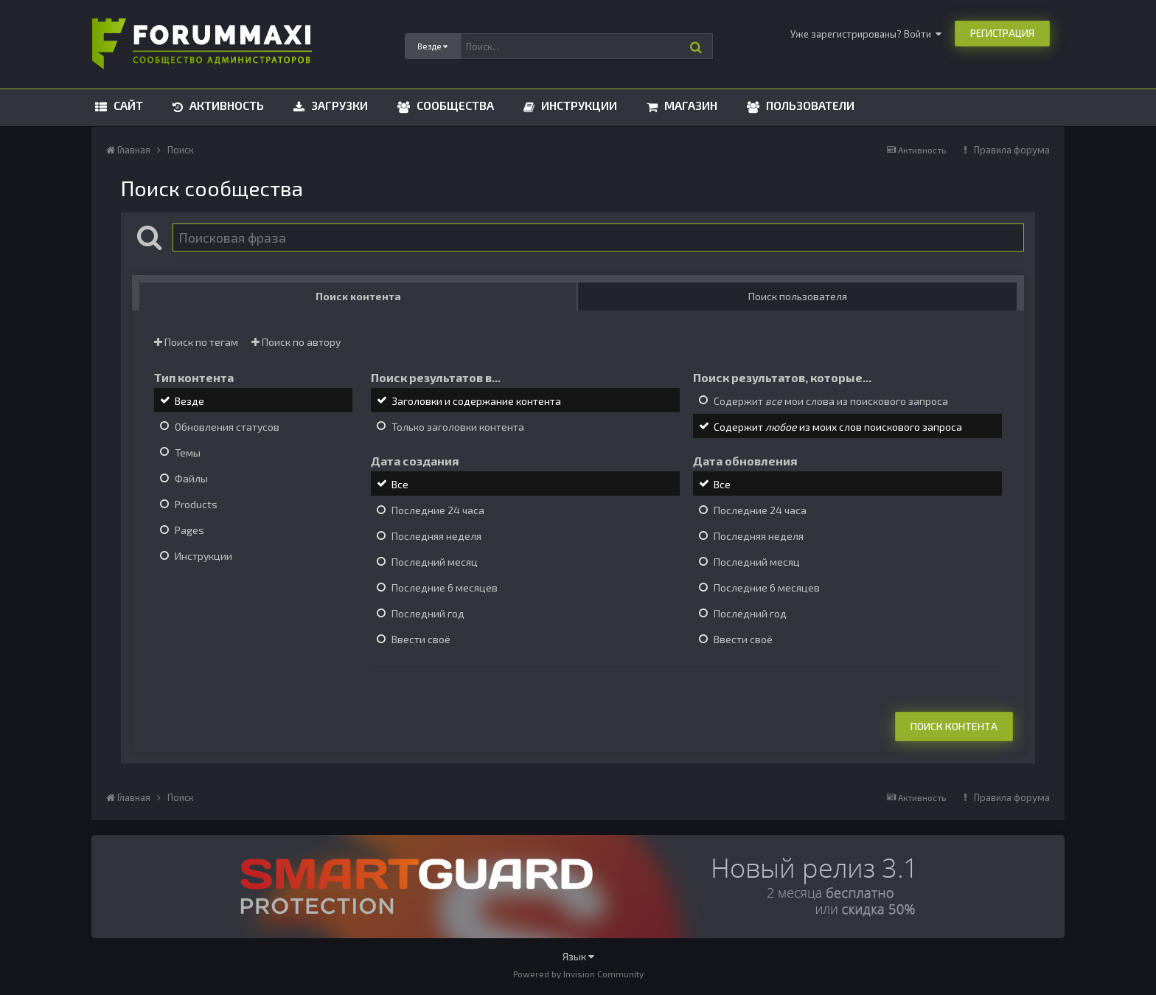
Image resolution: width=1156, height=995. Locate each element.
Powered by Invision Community (578, 973)
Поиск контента (953, 726)
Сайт (127, 105)
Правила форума (1012, 150)
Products (196, 504)
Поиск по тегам (196, 342)
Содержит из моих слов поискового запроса (838, 426)
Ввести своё (420, 640)
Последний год (427, 613)
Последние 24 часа (437, 510)
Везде (189, 401)
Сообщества (454, 105)
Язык (578, 956)
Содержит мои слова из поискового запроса (831, 401)
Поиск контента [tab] (358, 296)
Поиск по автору (296, 342)
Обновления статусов (227, 426)
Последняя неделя (436, 536)
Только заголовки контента (457, 426)
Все (399, 484)
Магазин (689, 105)
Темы (188, 452)
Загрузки (338, 105)
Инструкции (577, 105)
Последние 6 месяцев (444, 587)
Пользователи (808, 105)
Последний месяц (434, 561)
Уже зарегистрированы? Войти (865, 34)
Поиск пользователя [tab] (797, 296)
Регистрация (1002, 33)
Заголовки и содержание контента (476, 401)
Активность (225, 105)
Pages (189, 530)
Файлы (191, 478)
